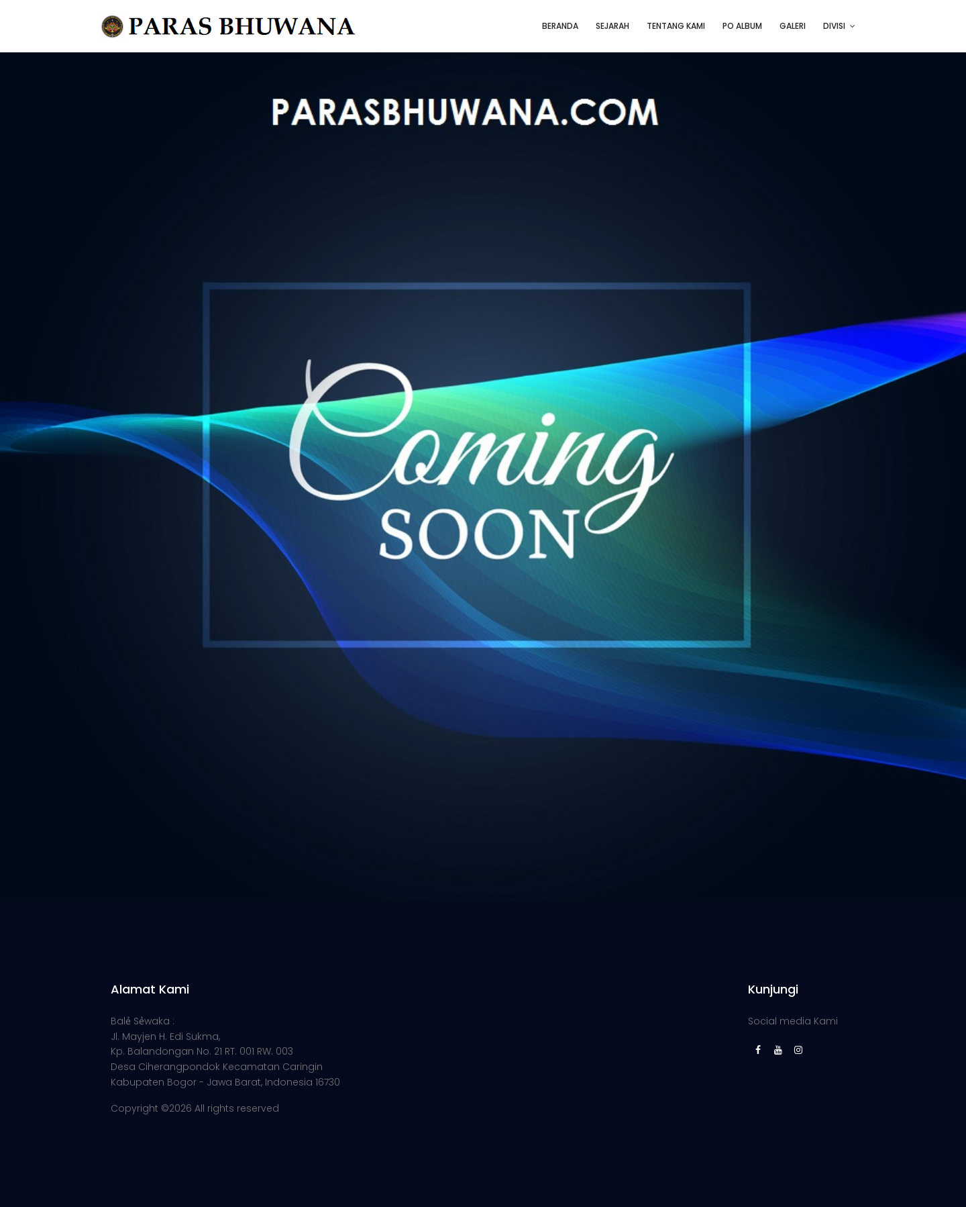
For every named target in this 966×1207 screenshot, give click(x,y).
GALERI (793, 26)
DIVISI (834, 26)
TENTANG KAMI (676, 26)
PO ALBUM (742, 26)
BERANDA (560, 26)
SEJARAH (612, 26)
